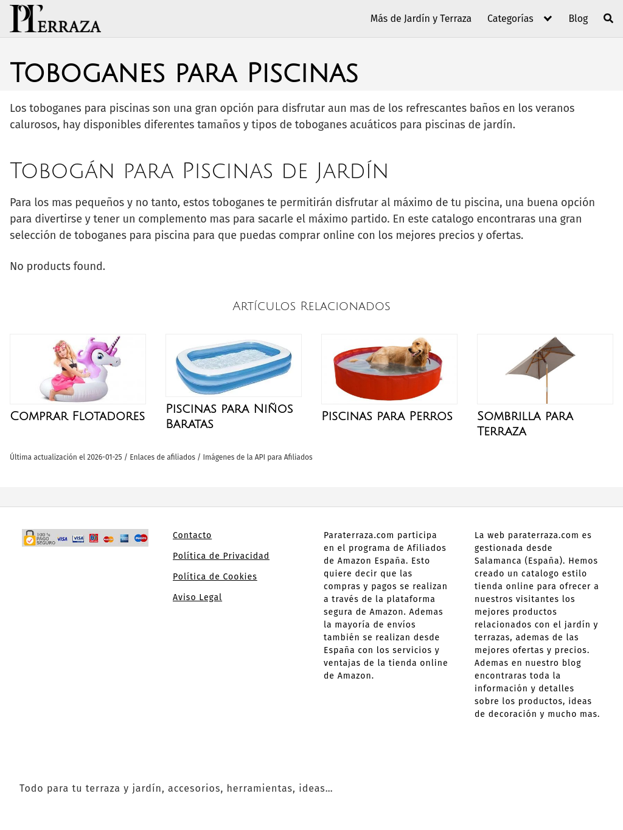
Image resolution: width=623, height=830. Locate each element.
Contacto (192, 535)
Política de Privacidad (221, 556)
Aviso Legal (197, 597)
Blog (578, 18)
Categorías (510, 18)
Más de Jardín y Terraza (421, 18)
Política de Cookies (215, 577)
